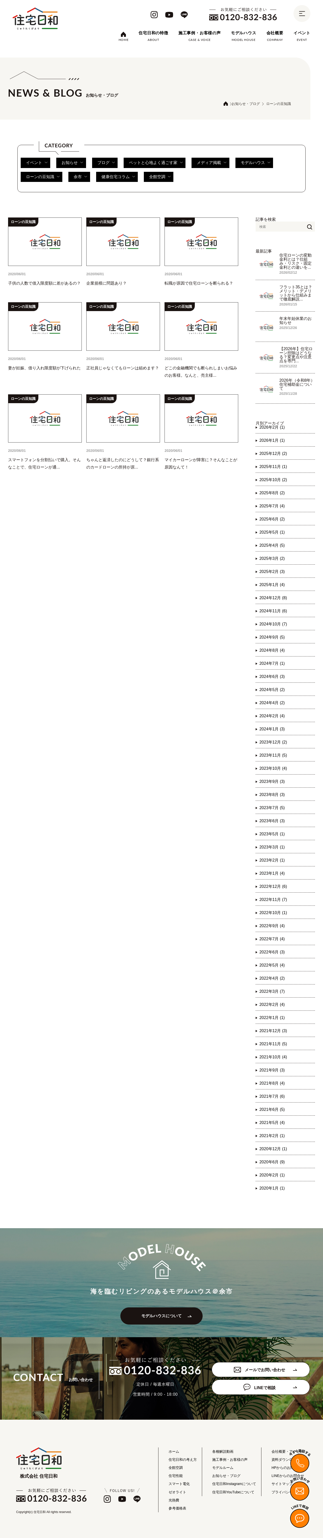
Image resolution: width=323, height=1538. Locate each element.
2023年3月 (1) (272, 847)
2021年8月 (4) (272, 1083)
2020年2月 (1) (272, 1175)
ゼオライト (177, 1492)
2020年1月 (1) (272, 1188)
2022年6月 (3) (272, 952)
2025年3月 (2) (272, 558)
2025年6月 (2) (272, 519)
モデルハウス (243, 33)
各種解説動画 (222, 1451)
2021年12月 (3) (273, 1031)
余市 (80, 177)
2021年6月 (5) (272, 1109)
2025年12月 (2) (273, 453)
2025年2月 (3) (272, 571)
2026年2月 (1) (272, 427)
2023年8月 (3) (272, 794)
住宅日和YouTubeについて (233, 1492)
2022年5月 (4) (272, 965)
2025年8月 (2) (272, 493)
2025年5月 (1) (272, 532)
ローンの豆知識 (43, 177)
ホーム (174, 1451)
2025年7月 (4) (272, 506)
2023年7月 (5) (272, 808)
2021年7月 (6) (272, 1096)
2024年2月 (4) (272, 716)
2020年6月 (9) (272, 1162)
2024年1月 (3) (272, 729)
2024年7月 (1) (272, 663)
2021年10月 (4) (273, 1057)
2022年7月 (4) (272, 939)
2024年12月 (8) (273, 598)
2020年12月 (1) (273, 1149)
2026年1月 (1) (272, 440)
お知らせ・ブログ (246, 103)
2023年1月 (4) (272, 873)
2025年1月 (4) (272, 585)
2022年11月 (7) (273, 899)
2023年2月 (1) (272, 860)
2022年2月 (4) (272, 1004)
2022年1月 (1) (272, 1017)
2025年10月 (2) (273, 480)
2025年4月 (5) (272, 545)
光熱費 (174, 1500)
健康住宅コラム (118, 177)
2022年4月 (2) (272, 978)
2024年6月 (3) (272, 676)
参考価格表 (177, 1508)
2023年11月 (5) (273, 755)
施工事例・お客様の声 (199, 33)
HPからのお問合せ (286, 1468)
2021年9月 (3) (272, 1070)
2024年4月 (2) (272, 703)
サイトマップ (282, 1484)
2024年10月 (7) (273, 624)
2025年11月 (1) (273, 466)
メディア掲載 (212, 162)
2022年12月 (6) (273, 886)
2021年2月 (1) (272, 1136)
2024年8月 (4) (272, 650)
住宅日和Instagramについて (234, 1484)
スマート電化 (179, 1484)
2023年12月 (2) (273, 742)
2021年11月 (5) (273, 1044)
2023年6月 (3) (272, 821)
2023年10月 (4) (273, 768)
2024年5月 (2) (272, 690)
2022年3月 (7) (272, 991)
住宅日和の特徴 (153, 33)
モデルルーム (222, 1468)
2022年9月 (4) (272, 926)
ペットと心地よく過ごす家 (156, 162)
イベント (301, 33)
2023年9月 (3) (272, 781)
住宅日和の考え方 (183, 1460)
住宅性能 (176, 1476)
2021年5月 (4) (272, 1122)
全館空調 (160, 177)
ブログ (106, 162)
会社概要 (274, 33)
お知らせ (72, 162)
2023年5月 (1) (272, 834)
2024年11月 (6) (273, 611)
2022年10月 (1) (273, 913)
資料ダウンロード (286, 1460)
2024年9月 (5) (272, 637)
